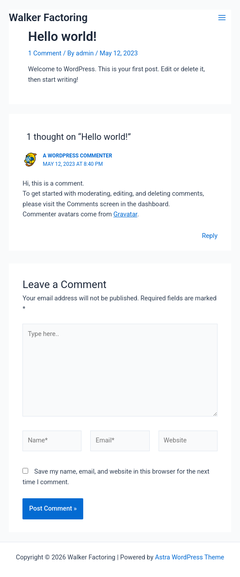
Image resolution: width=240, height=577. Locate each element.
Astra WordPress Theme (189, 557)
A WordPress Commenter (77, 156)
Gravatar (125, 214)
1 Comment (45, 53)
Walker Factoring (48, 17)
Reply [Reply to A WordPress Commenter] (209, 236)
